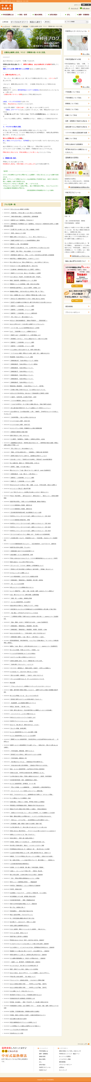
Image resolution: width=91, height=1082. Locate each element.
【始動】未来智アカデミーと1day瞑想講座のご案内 (25, 240)
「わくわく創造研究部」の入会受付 (20, 602)
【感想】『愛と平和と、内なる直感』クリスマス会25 (25, 251)
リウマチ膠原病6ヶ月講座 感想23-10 (21, 505)
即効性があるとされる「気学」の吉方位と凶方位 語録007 (27, 940)
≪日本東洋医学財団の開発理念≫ (19, 863)
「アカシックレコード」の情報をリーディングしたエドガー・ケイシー (30, 686)
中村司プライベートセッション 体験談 (21, 721)
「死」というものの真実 (17, 583)
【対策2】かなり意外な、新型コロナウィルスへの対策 (25, 754)
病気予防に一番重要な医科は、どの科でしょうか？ (24, 258)
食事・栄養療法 (43, 1053)
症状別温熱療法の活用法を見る (79, 187)
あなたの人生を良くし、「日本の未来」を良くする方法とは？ (28, 633)
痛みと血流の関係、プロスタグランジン (21, 914)
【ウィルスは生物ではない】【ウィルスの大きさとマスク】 (27, 679)
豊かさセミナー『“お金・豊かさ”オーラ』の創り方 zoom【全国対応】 (30, 470)
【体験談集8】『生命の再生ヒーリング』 (22, 368)
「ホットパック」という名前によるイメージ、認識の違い (26, 791)
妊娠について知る (71, 115)
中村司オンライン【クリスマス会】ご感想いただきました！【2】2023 (30, 527)
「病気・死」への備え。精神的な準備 (21, 598)
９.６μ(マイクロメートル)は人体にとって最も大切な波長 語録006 (29, 943)
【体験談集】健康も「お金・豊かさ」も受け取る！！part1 (27, 637)
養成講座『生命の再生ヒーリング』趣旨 (21, 357)
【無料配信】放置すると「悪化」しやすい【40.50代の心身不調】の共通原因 (32, 255)
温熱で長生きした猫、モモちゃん (19, 435)
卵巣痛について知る (71, 103)
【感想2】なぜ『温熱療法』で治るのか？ (22, 220)
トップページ (6, 26)
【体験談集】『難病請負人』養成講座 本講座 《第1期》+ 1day (28, 629)
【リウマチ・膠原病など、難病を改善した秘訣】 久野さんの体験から (30, 668)
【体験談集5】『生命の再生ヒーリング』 (22, 378)
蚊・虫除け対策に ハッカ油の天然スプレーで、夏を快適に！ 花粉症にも (32, 860)
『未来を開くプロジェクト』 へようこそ (21, 664)
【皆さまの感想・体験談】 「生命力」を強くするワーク (26, 675)
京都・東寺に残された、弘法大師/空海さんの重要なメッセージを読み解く (31, 710)
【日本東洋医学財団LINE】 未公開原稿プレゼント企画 (25, 512)
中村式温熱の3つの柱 (73, 59)
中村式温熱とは (43, 1051)
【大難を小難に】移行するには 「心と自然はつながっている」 (28, 389)
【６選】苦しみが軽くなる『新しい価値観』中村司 (24, 229)
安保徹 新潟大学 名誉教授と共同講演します (22, 998)
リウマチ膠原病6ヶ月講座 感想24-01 (21, 509)
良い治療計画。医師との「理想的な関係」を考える (24, 463)
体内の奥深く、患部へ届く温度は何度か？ (22, 838)
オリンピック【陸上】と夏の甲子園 (20, 488)
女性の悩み (42, 1064)
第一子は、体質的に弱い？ (17, 907)
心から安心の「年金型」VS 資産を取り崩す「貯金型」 (25, 277)
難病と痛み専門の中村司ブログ (75, 261)
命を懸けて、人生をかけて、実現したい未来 (23, 922)
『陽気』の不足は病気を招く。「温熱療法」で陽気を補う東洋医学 (29, 452)
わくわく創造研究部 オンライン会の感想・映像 (23, 732)
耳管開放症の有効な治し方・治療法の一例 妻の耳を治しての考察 (29, 849)
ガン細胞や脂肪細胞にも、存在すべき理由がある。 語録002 (27, 958)
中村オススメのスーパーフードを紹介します (23, 717)
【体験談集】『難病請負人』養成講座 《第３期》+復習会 (26, 580)
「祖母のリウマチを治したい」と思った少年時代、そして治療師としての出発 (32, 812)
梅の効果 (12, 682)
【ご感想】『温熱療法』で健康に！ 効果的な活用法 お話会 (27, 439)
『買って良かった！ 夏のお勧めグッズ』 (21, 317)
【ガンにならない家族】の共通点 (19, 209)
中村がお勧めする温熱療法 (74, 144)
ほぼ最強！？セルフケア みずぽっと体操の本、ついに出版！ (28, 893)
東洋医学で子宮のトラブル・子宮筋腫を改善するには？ (26, 995)
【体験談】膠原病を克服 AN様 (19, 432)
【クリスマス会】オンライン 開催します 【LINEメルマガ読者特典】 (30, 534)
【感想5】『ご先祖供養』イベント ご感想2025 (23, 313)
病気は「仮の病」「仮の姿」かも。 (20, 706)
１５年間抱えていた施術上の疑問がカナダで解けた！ (25, 1026)
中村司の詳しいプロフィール (80, 256)
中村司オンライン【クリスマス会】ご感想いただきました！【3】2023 (30, 523)
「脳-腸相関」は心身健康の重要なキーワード (23, 703)
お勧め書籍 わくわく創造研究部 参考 (21, 554)
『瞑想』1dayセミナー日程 (18, 233)
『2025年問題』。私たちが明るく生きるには (23, 417)
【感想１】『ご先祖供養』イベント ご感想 (22, 481)
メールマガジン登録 (65, 1059)
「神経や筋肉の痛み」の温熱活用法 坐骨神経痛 (24, 216)
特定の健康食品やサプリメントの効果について (23, 1022)
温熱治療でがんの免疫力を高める (76, 127)
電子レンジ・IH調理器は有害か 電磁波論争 (23, 882)
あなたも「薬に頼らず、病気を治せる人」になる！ (24, 724)
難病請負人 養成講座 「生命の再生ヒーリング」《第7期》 (27, 386)
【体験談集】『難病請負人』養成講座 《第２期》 (24, 626)
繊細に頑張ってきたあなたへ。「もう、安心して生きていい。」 (28, 236)
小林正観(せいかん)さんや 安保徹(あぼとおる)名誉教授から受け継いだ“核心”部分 (33, 609)
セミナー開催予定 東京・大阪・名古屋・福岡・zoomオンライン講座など (32, 591)
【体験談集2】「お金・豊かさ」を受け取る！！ (24, 474)
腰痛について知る (71, 138)
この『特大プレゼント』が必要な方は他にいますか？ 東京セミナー (29, 492)
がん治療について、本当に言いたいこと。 (22, 991)
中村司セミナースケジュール (76, 31)
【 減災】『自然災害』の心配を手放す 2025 (23, 397)
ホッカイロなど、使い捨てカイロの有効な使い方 (24, 965)
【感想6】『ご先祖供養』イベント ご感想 (22, 309)
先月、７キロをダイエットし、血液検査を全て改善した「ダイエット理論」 (31, 794)
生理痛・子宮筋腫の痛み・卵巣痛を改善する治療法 (24, 1011)
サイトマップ (74, 8)
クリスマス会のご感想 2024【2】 (20, 421)
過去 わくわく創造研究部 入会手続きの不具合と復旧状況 (27, 769)
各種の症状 (42, 1056)
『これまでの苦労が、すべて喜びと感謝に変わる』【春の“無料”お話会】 (31, 404)
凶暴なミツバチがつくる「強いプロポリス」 (23, 834)
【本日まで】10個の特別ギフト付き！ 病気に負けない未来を (27, 298)
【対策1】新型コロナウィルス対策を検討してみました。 (26, 699)
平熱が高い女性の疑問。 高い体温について (23, 976)
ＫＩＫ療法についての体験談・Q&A (20, 798)
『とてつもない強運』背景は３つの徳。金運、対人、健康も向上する (29, 353)
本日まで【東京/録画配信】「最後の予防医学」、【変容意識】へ (28, 320)
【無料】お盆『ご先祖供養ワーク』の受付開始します (25, 335)
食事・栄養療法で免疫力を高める (76, 121)
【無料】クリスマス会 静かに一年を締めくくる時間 (25, 273)
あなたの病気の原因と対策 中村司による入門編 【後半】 (28, 984)
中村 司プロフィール (73, 192)
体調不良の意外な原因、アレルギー (20, 547)
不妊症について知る (71, 109)
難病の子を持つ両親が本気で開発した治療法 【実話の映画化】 (28, 809)
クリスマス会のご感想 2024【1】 (20, 424)
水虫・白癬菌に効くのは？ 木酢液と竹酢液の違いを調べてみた (28, 295)
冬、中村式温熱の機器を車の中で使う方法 (22, 918)
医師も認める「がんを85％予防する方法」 (22, 562)
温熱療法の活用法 (71, 158)
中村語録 (25, 26)
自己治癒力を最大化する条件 (18, 1018)
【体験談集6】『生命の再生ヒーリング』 (22, 375)
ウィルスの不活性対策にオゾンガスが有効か (23, 653)
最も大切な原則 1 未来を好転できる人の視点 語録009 (26, 874)
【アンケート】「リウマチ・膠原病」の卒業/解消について (27, 565)
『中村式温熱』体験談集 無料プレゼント (22, 751)
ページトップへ (83, 1044)
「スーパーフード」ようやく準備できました (23, 714)
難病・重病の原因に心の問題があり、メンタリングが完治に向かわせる (31, 816)
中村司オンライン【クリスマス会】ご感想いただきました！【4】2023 (30, 516)
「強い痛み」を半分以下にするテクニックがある (24, 613)
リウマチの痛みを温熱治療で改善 (76, 132)
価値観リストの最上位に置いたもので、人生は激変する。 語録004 (29, 951)
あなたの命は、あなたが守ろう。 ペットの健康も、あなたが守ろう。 (30, 973)
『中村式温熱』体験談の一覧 (18, 758)
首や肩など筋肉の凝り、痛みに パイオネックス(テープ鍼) (27, 845)
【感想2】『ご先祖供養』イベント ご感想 (22, 477)
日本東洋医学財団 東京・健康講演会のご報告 (24, 780)
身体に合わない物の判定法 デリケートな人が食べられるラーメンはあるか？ (33, 831)
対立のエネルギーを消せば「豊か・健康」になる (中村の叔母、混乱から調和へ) (33, 485)
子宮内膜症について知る (73, 98)
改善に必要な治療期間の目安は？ (19, 925)
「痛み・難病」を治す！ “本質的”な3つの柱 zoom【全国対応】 (29, 622)
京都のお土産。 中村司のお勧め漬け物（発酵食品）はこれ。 (27, 772)
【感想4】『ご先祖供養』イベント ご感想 (22, 342)
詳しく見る (86, 54)
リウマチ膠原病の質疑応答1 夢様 (20, 520)
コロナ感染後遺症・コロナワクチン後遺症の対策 (24, 576)
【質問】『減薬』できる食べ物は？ (20, 466)
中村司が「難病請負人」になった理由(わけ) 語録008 (25, 885)
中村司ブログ (16, 26)
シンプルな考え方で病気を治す (19, 1029)
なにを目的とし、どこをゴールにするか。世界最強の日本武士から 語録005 (32, 947)
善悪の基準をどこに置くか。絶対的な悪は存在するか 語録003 (28, 954)
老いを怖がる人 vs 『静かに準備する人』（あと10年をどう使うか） (29, 262)
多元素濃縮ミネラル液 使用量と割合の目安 (23, 896)
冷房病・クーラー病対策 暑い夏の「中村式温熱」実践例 (27, 867)
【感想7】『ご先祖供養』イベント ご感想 (22, 306)
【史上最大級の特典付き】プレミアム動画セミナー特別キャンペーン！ (30, 408)
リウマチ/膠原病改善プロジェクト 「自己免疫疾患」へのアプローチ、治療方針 (33, 543)
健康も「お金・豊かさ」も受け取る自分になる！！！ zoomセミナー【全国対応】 (34, 646)
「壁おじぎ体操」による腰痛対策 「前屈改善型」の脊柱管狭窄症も (30, 787)
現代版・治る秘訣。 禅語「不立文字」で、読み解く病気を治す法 (29, 1002)
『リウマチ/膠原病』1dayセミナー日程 (21, 400)
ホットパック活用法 (65, 1056)
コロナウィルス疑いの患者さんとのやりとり (23, 657)
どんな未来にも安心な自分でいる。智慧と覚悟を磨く (25, 349)
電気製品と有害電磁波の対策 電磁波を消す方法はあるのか (27, 805)
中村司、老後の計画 (16, 889)
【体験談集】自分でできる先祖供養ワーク (22, 551)
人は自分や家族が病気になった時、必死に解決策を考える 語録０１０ (30, 852)
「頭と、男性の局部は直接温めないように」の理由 (24, 878)
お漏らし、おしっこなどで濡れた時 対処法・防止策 (26, 871)
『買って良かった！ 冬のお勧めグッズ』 (21, 448)
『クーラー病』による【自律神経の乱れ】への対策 (24, 328)
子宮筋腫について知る (72, 92)
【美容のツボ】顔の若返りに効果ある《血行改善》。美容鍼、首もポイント (31, 569)
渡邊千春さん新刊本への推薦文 (19, 936)
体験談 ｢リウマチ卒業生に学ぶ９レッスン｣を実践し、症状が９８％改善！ (31, 856)
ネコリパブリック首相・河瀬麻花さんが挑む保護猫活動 (26, 428)
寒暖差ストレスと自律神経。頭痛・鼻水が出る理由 (24, 284)
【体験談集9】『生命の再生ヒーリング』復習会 (24, 364)
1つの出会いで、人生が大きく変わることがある (24, 671)
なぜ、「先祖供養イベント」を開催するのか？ (23, 331)
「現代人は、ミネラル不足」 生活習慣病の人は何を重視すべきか (29, 820)
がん (40, 1062)
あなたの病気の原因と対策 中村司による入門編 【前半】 (28, 987)
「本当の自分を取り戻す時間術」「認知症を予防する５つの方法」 (29, 765)
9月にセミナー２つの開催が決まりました (22, 587)
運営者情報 (69, 306)
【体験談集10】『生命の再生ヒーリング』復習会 (24, 360)
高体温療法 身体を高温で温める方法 (21, 911)
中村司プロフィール (44, 1067)
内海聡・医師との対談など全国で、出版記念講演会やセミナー (28, 1015)
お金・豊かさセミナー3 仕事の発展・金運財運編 (24, 594)
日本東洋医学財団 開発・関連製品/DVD (22, 900)
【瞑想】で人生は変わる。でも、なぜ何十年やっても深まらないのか (29, 247)
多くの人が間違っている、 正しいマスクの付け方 (24, 695)
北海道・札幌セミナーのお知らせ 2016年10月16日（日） (27, 842)
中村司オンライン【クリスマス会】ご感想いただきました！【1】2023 (30, 530)
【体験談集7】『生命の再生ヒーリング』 (22, 371)
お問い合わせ (86, 8)
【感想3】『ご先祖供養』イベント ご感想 (22, 346)
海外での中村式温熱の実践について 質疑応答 (23, 903)
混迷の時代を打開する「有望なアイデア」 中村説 (24, 605)
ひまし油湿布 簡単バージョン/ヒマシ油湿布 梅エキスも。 (28, 929)
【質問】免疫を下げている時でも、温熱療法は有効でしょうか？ (28, 456)
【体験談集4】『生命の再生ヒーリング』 (22, 382)
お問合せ (61, 1067)
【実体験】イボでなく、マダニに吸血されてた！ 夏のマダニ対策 (28, 338)
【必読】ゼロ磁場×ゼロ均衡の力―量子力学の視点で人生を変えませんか (31, 302)
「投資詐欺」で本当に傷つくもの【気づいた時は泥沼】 (26, 213)
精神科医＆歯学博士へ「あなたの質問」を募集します (25, 287)
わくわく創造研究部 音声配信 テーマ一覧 (23, 783)
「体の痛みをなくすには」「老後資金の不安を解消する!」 (27, 761)
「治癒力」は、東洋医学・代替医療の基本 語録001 (25, 962)
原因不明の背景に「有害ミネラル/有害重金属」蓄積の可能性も (28, 501)
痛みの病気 (42, 1059)
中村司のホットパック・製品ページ (69, 1053)
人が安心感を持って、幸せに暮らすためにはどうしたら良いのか (28, 827)
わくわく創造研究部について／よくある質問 (23, 735)
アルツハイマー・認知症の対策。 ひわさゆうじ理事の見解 (27, 980)
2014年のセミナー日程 (16, 1033)
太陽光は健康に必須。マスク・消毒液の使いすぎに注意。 (26, 661)
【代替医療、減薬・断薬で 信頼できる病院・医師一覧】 (26, 823)
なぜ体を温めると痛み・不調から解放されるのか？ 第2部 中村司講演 (30, 776)
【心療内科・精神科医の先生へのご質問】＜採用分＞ (25, 269)
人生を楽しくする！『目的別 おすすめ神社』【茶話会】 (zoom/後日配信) (31, 459)
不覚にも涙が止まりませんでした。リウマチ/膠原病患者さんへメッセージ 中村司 (33, 558)
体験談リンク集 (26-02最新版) (19, 244)
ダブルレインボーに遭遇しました (19, 573)
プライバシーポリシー (72, 312)
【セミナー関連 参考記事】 (18, 728)
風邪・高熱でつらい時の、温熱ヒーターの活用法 (24, 969)
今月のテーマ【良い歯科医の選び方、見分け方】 (24, 266)
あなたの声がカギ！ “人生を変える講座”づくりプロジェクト (27, 324)
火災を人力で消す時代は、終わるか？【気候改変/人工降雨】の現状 (29, 393)
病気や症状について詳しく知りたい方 (70, 1051)
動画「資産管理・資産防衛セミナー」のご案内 (23, 280)
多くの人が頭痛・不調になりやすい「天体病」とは (24, 650)
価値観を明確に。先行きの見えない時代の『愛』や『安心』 (27, 291)
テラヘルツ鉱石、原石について (19, 933)
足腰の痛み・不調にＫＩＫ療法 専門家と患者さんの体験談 (27, 801)
